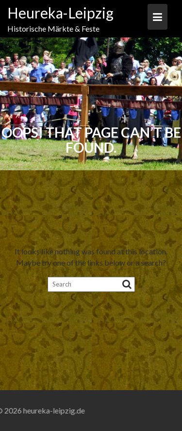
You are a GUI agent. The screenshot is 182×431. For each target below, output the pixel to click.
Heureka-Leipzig (60, 12)
